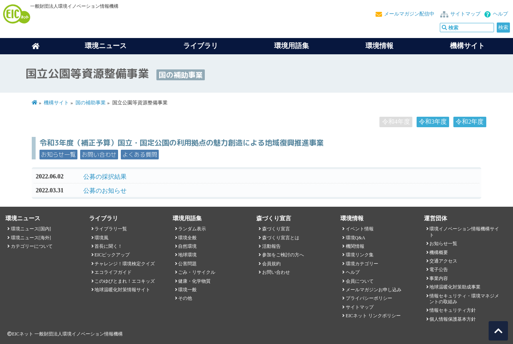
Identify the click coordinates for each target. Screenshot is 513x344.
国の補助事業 (90, 102)
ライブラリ (200, 46)
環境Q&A (355, 237)
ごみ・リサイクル (196, 272)
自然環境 (187, 246)
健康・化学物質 (194, 281)
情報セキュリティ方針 (452, 310)
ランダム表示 (192, 229)
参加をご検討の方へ (283, 255)
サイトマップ (465, 14)
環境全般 (187, 237)
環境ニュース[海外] (31, 237)
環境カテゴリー (362, 263)
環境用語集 (291, 46)
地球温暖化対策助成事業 (454, 287)
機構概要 (438, 252)
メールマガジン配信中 (409, 14)
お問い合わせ (99, 154)
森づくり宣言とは (280, 237)
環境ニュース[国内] (31, 229)
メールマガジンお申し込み (373, 289)
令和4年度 (396, 121)
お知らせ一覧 (58, 154)
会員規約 (271, 263)
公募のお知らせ (105, 190)
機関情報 (355, 246)
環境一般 (187, 289)
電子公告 (438, 269)
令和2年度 (470, 121)
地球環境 (187, 255)
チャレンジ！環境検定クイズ (124, 263)
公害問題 (187, 263)
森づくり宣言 (276, 229)
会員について (360, 281)
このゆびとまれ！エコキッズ (124, 281)
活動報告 (271, 246)
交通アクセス (443, 261)
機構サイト (467, 46)
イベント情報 (360, 229)
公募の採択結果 (105, 176)
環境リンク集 (360, 255)
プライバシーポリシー (369, 298)
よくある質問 (139, 154)
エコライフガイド (113, 272)
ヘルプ (500, 14)
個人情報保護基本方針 (452, 319)
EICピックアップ (112, 255)
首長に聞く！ (108, 246)
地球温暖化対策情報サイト (122, 289)
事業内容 (438, 278)
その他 (185, 298)
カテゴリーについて (32, 246)
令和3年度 (433, 121)
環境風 (101, 237)
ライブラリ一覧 (110, 229)
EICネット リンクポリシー (373, 315)
